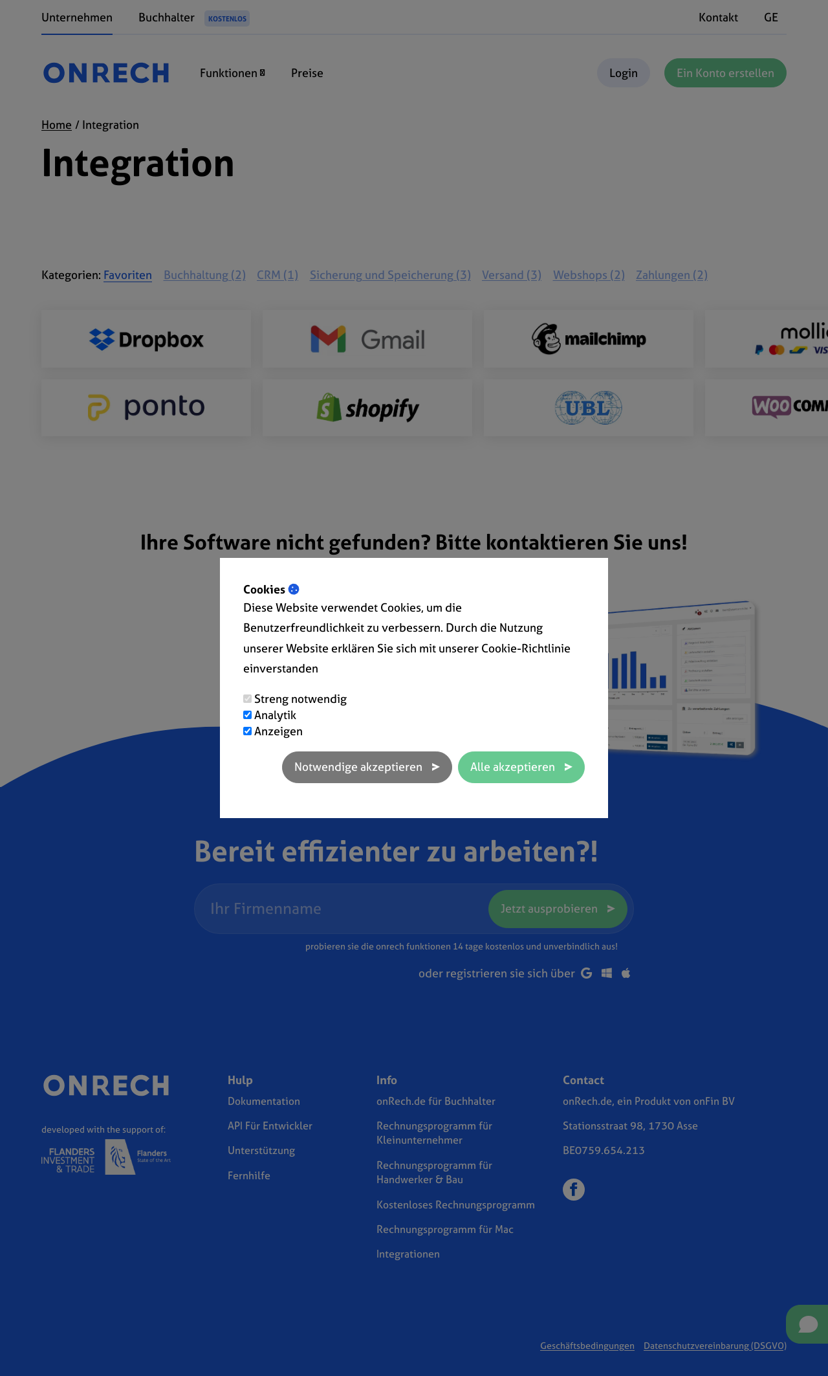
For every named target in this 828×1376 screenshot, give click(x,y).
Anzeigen (278, 731)
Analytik (275, 715)
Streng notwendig (300, 699)
